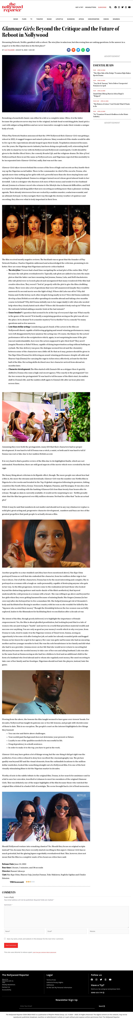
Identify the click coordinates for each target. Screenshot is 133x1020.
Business (71, 19)
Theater (39, 19)
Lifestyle (59, 19)
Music (49, 19)
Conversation (93, 19)
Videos (106, 19)
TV (31, 19)
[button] (110, 7)
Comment (8, 905)
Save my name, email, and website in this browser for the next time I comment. (35, 940)
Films (24, 19)
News (15, 19)
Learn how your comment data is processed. (45, 954)
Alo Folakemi (9, 50)
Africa (81, 19)
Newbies (116, 19)
